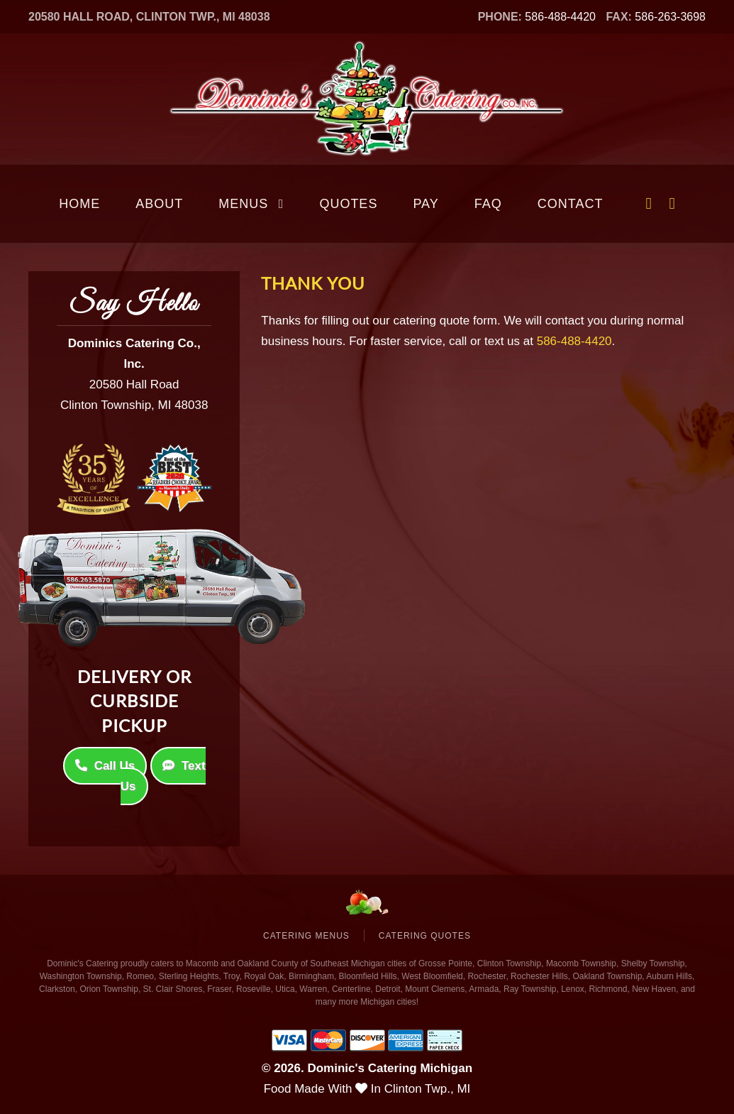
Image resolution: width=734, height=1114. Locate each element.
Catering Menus (306, 936)
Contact (571, 204)
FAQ (488, 204)
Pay (425, 204)
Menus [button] (251, 204)
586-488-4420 (560, 17)
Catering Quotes (425, 936)
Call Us (105, 756)
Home (79, 204)
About (159, 204)
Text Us (163, 766)
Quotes (348, 204)
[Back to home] (367, 99)
